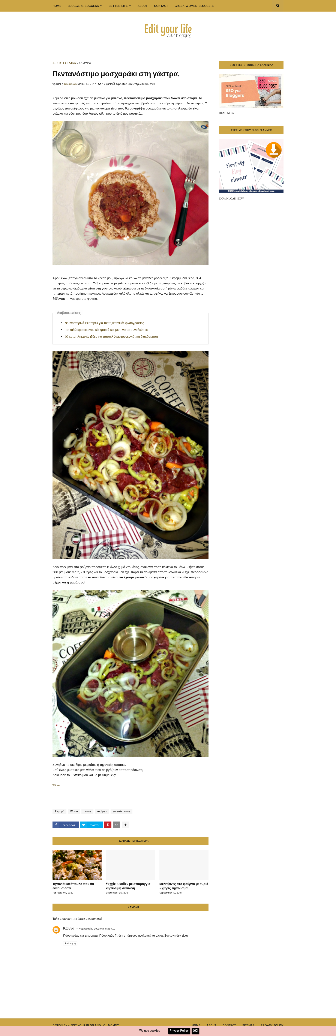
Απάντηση (70, 943)
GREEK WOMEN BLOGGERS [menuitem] (194, 5)
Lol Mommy (110, 1025)
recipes (102, 811)
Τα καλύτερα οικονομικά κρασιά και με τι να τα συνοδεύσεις (106, 330)
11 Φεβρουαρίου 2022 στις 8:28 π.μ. (95, 928)
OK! (195, 1030)
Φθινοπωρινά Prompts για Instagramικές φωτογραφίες (104, 323)
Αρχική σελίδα (64, 63)
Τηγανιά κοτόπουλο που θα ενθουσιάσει (73, 886)
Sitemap (248, 1025)
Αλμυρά (84, 63)
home (87, 811)
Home (196, 1025)
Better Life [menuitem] (118, 5)
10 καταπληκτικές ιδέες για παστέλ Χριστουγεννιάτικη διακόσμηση (111, 336)
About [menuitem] (143, 5)
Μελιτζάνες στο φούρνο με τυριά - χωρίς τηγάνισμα (183, 886)
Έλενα (57, 785)
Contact (229, 1025)
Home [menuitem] (56, 5)
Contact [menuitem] (161, 5)
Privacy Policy (272, 1025)
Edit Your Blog (82, 1025)
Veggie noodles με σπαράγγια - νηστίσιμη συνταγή (129, 886)
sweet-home (121, 811)
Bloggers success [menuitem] (83, 5)
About (211, 1025)
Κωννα (68, 928)
